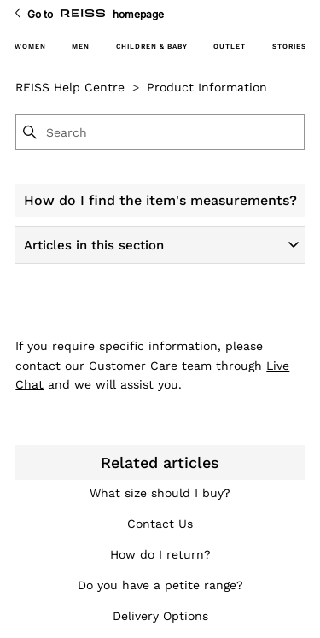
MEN (81, 46)
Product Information (207, 87)
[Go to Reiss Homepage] (83, 14)
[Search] (174, 132)
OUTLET (229, 46)
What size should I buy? (160, 493)
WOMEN (30, 46)
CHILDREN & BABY (152, 46)
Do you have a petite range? (160, 585)
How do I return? (160, 554)
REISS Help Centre (70, 87)
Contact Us (160, 523)
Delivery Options (160, 616)
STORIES (289, 46)
